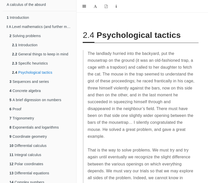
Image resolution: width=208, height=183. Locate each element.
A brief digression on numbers (35, 100)
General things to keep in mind (40, 54)
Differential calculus (27, 146)
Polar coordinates (26, 164)
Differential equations (29, 173)
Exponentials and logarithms (34, 127)
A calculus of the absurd (26, 5)
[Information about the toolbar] (116, 6)
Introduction (18, 18)
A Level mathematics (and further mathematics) (41, 27)
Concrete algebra (25, 91)
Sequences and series (29, 82)
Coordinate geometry (28, 136)
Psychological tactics (32, 72)
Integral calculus (25, 155)
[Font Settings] (95, 6)
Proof (15, 109)
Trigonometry (21, 118)
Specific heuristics (30, 63)
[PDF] (106, 6)
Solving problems (25, 36)
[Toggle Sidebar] (84, 6)
